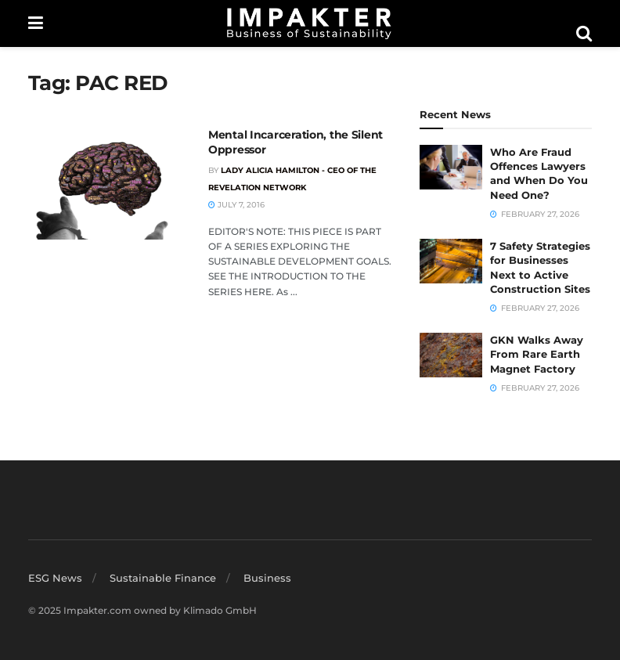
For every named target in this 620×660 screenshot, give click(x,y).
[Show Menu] (35, 23)
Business (267, 578)
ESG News (55, 578)
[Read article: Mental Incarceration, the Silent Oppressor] (106, 184)
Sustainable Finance (163, 578)
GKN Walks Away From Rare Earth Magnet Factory (536, 354)
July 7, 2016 (236, 205)
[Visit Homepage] (309, 23)
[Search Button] (584, 33)
